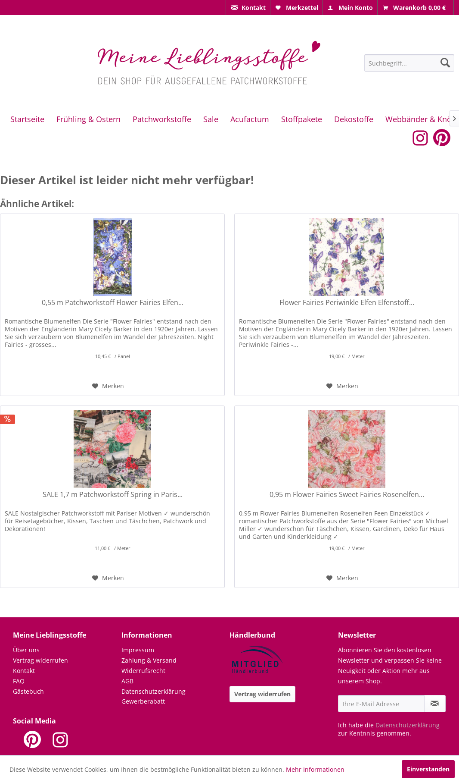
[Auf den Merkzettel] (108, 386)
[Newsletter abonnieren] (435, 703)
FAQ (19, 681)
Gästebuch (28, 691)
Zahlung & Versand (149, 660)
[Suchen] (445, 62)
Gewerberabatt (143, 701)
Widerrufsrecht (143, 671)
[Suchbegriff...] (409, 63)
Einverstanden (428, 769)
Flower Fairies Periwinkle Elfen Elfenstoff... (346, 302)
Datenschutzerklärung (153, 691)
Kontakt (24, 671)
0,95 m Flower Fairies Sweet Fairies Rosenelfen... (347, 494)
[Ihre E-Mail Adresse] (381, 703)
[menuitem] (248, 7)
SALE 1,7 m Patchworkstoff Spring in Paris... (113, 494)
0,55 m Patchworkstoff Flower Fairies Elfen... (112, 302)
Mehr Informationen (315, 769)
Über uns (26, 650)
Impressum (137, 650)
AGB (127, 681)
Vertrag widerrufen (40, 660)
